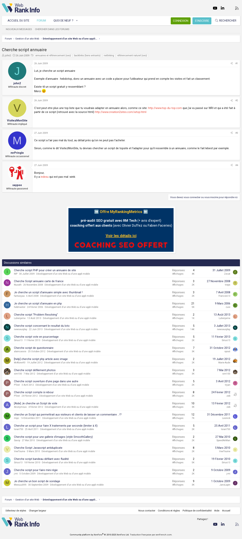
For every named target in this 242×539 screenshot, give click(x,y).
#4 (236, 165)
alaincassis (20, 351)
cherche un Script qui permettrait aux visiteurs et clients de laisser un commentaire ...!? (68, 414)
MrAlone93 (19, 362)
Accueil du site (18, 20)
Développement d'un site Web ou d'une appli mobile (63, 274)
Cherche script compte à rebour (34, 392)
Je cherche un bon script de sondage (37, 481)
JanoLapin (225, 484)
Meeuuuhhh (20, 484)
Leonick (226, 418)
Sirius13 (18, 340)
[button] (77, 20)
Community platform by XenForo (99, 535)
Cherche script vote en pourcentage (36, 336)
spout (227, 351)
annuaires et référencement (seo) (53, 55)
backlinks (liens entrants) (87, 55)
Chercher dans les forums (52, 29)
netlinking (109, 55)
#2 (236, 100)
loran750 (18, 429)
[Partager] (231, 63)
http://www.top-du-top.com (165, 108)
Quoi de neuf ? (64, 20)
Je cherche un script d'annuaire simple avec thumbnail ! (48, 292)
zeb (228, 396)
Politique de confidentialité (196, 510)
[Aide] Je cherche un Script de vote (35, 403)
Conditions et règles (169, 510)
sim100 (18, 373)
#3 (236, 133)
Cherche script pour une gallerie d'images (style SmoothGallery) (53, 437)
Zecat (227, 274)
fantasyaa (19, 296)
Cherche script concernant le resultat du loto (42, 325)
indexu (45, 176)
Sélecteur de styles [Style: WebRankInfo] (16, 510)
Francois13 (224, 296)
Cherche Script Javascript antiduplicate (38, 447)
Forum (41, 20)
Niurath (18, 284)
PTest (17, 385)
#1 (236, 63)
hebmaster (19, 307)
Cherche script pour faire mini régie (36, 470)
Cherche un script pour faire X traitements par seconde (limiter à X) (56, 425)
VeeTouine (19, 451)
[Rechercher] (225, 20)
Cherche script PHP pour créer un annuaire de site (45, 270)
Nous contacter (146, 510)
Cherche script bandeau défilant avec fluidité (41, 459)
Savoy (17, 440)
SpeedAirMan (223, 440)
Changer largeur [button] (37, 510)
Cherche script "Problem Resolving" (36, 314)
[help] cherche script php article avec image (41, 359)
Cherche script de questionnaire (34, 348)
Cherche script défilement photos (35, 370)
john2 (8, 55)
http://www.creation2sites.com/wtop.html (120, 112)
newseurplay (20, 329)
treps (227, 284)
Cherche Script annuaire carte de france (39, 281)
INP (15, 274)
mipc (16, 418)
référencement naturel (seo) (132, 55)
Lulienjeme (20, 318)
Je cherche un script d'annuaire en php (38, 303)
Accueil (226, 510)
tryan (227, 385)
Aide (216, 510)
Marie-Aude (224, 362)
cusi (228, 307)
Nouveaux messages (19, 29)
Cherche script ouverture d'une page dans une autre (46, 381)
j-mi (16, 473)
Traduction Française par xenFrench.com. (151, 535)
